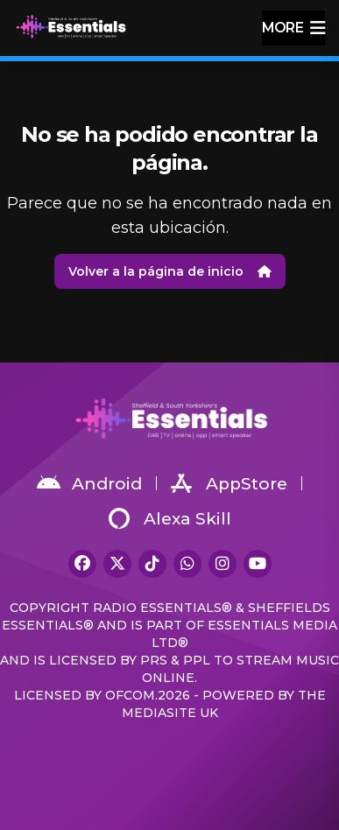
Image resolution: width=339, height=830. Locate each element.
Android (89, 483)
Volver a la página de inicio (170, 271)
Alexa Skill (170, 518)
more (293, 28)
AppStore (229, 483)
